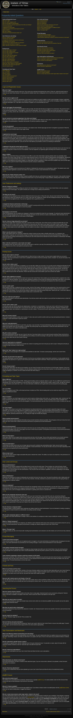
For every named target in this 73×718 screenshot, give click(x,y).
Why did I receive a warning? (9, 60)
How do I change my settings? (9, 37)
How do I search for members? (43, 51)
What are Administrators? (42, 20)
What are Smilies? (6, 73)
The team (48, 711)
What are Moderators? (42, 22)
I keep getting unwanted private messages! (46, 35)
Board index (6, 11)
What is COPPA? (6, 30)
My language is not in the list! (9, 41)
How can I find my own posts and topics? (45, 53)
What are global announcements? (10, 75)
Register (36, 9)
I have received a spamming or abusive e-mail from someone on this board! (53, 37)
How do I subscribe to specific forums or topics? (47, 59)
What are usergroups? (42, 23)
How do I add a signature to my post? (10, 52)
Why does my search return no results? (45, 49)
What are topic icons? (7, 81)
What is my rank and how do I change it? (11, 44)
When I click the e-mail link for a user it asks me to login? (14, 45)
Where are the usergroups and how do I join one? (47, 24)
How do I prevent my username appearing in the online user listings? (17, 24)
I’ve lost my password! (7, 26)
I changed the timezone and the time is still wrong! (13, 40)
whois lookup (31, 697)
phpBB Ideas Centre (64, 687)
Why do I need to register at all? (9, 22)
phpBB (31, 715)
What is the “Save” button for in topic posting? (12, 63)
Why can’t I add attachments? (9, 59)
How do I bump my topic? (8, 66)
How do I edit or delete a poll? (9, 56)
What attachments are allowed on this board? (46, 65)
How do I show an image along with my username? (13, 42)
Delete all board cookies (55, 711)
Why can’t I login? (6, 20)
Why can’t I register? (7, 31)
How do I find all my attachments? (44, 66)
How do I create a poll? (7, 53)
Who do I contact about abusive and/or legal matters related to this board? (52, 73)
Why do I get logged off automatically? (11, 23)
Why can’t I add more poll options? (10, 55)
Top (5, 94)
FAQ (32, 9)
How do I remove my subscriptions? (44, 60)
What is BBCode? (6, 70)
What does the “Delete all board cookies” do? (12, 32)
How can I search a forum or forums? (45, 47)
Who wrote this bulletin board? (43, 70)
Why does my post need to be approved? (11, 64)
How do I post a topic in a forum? (9, 49)
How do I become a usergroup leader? (45, 26)
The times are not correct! (8, 38)
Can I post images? (7, 74)
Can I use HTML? (6, 71)
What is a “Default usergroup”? (43, 28)
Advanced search (66, 3)
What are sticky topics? (7, 78)
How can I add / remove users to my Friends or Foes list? (49, 43)
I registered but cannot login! (9, 27)
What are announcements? (8, 77)
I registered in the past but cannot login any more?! (13, 28)
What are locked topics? (8, 79)
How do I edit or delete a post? (9, 51)
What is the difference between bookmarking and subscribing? (50, 57)
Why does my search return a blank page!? (46, 50)
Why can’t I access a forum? (8, 57)
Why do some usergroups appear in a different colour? (48, 27)
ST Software (37, 716)
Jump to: (46, 708)
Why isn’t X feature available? (43, 72)
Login (40, 9)
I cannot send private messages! (44, 34)
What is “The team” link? (42, 30)
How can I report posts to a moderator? (11, 62)
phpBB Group (41, 679)
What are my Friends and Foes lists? (45, 41)
